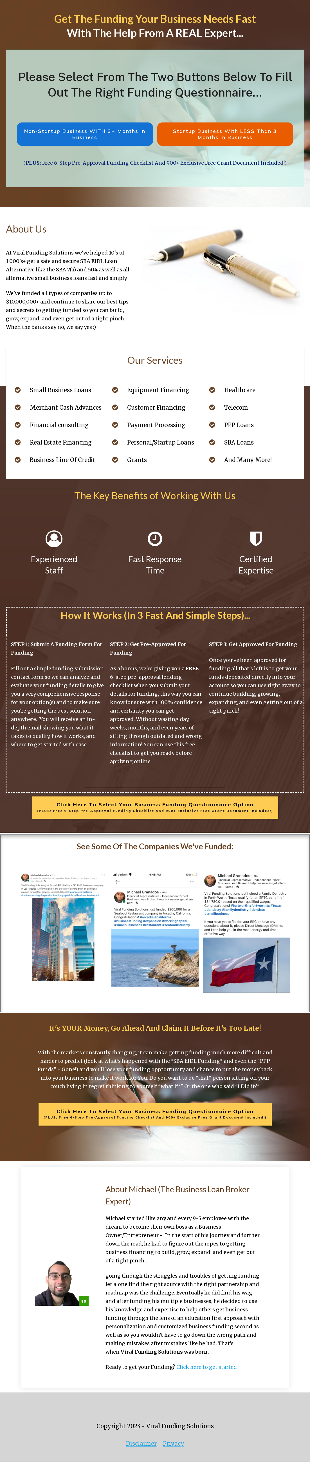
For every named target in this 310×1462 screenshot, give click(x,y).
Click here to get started (206, 1367)
